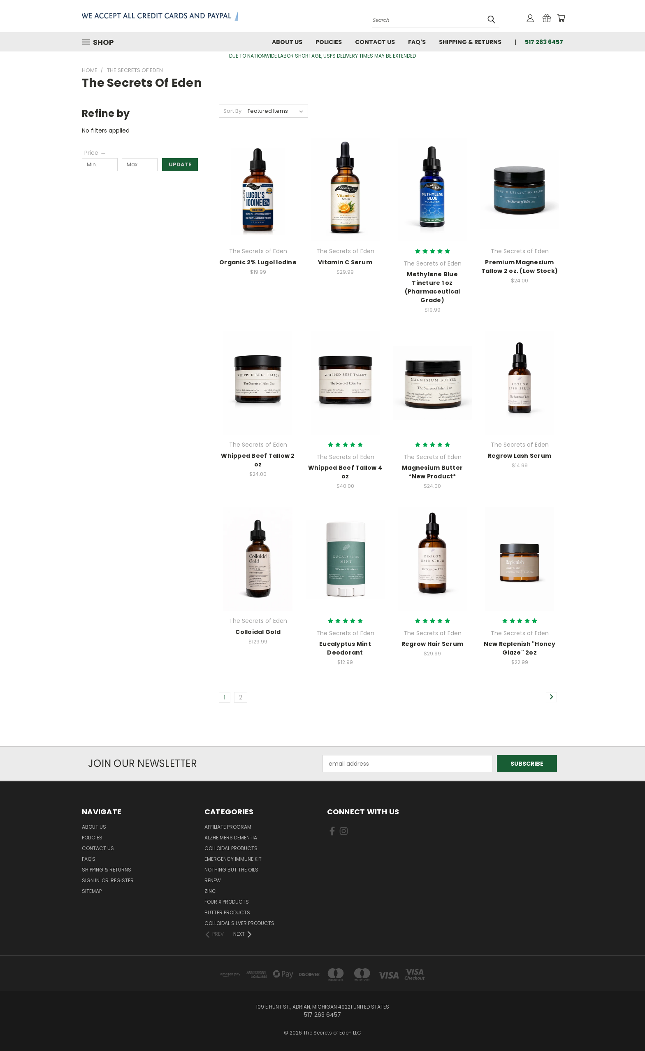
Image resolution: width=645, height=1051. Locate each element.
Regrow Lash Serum (519, 456)
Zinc (210, 891)
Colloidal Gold (258, 632)
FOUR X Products (226, 901)
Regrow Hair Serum (432, 644)
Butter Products (227, 912)
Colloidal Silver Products (239, 923)
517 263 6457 (544, 42)
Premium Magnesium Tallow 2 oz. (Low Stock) (519, 266)
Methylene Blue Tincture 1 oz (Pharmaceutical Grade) (432, 287)
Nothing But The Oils (231, 869)
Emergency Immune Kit (233, 858)
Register (122, 880)
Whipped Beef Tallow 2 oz (258, 460)
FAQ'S (417, 42)
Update (180, 164)
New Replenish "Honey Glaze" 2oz (520, 648)
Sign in (91, 880)
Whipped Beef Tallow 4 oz (345, 472)
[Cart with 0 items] (561, 18)
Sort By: (233, 111)
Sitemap (92, 891)
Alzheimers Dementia (230, 837)
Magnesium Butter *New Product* (432, 472)
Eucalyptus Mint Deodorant (345, 648)
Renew (212, 880)
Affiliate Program (227, 826)
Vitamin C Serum (345, 262)
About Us (287, 42)
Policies (329, 42)
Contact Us (375, 42)
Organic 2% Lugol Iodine (258, 262)
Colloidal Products (231, 848)
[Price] (95, 152)
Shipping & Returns (470, 42)
